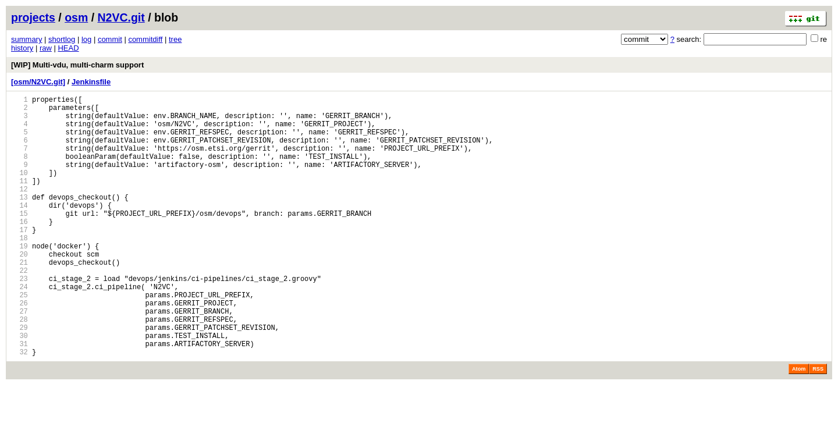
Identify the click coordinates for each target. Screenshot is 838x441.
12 (19, 210)
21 (19, 299)
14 (19, 229)
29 (19, 378)
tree (175, 39)
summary (26, 39)
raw (46, 48)
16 (19, 249)
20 (19, 289)
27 (19, 358)
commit (110, 39)
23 (19, 318)
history (22, 48)
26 (19, 348)
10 (19, 190)
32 (19, 407)
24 (19, 328)
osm (76, 17)
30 (19, 388)
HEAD (68, 48)
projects (33, 17)
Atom (798, 425)
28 (19, 368)
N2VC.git (121, 17)
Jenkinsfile (91, 81)
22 (19, 309)
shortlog (61, 39)
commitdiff (145, 39)
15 (19, 239)
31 (19, 398)
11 (19, 200)
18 (19, 269)
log (86, 39)
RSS (817, 425)
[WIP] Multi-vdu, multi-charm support (77, 65)
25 (19, 338)
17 (19, 259)
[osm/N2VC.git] (38, 81)
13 (19, 220)
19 (19, 279)
